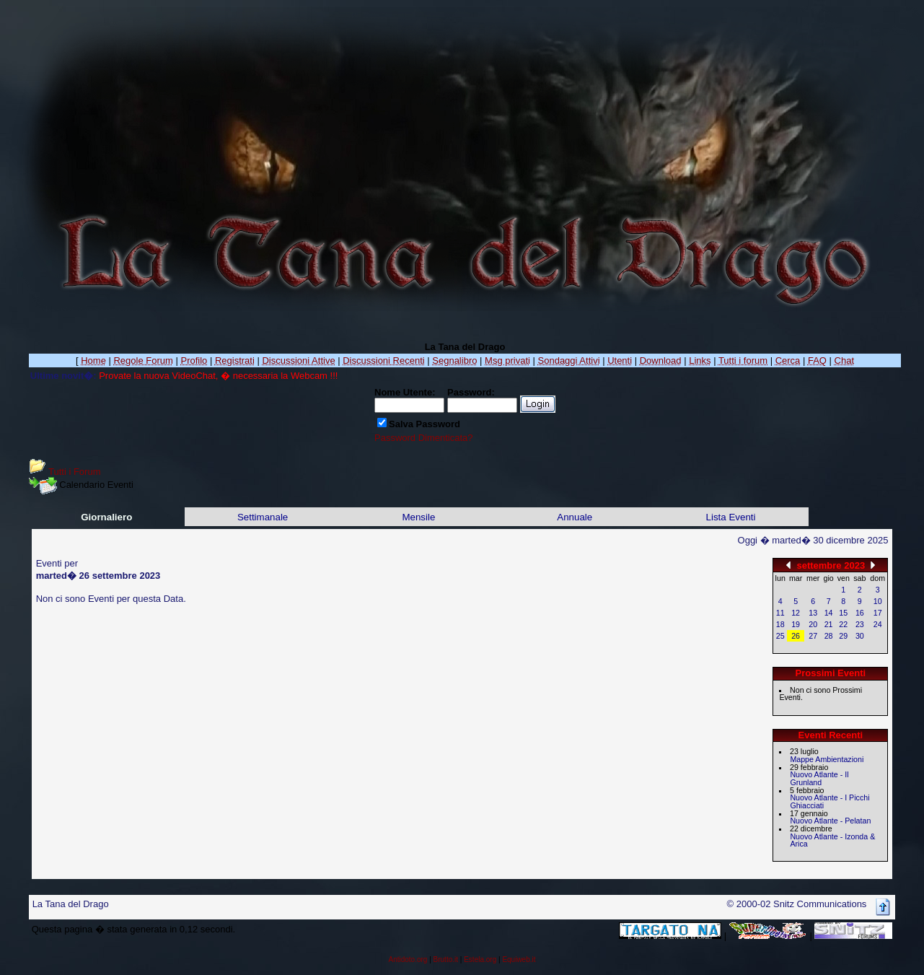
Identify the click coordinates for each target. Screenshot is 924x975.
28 (828, 635)
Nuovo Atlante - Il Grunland (819, 778)
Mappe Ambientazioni (826, 759)
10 (878, 601)
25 (780, 635)
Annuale (574, 517)
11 (780, 612)
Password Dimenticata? (423, 437)
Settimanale (262, 517)
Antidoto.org (407, 959)
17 (878, 612)
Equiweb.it (518, 959)
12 (795, 612)
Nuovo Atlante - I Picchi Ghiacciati (829, 801)
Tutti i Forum (74, 471)
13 (813, 612)
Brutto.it (446, 959)
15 (843, 612)
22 (843, 624)
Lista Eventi (731, 517)
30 (859, 635)
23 (859, 624)
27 (813, 635)
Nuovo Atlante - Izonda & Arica (832, 840)
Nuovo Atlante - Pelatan (830, 820)
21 (828, 624)
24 (878, 624)
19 (795, 624)
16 (859, 612)
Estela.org (480, 959)
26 (795, 635)
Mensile (418, 517)
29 (843, 635)
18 (780, 624)
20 (813, 624)
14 (828, 612)
